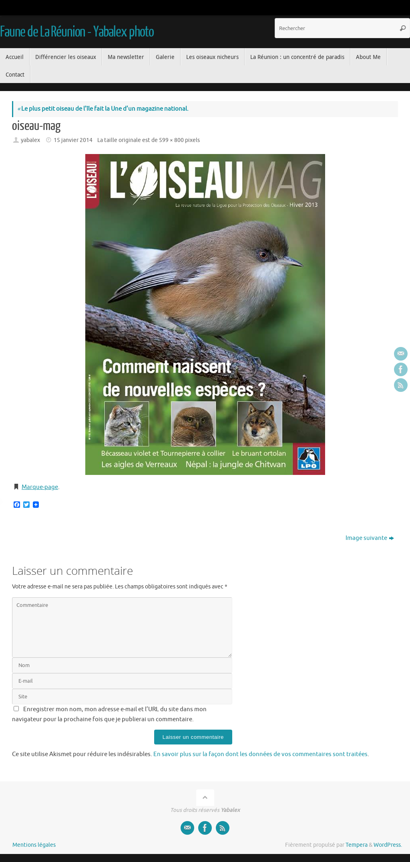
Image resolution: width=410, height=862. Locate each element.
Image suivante (370, 538)
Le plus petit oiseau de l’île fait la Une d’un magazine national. (103, 109)
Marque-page (40, 487)
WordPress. (388, 845)
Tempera (357, 845)
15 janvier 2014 (73, 140)
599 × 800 (171, 140)
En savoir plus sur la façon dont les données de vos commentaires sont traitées (260, 754)
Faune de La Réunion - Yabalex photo (77, 32)
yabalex (30, 140)
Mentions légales (34, 845)
